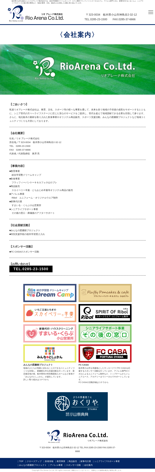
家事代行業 (85, 461)
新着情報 (49, 461)
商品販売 (73, 461)
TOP (21, 461)
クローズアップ (34, 461)
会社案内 (88, 465)
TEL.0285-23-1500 (30, 269)
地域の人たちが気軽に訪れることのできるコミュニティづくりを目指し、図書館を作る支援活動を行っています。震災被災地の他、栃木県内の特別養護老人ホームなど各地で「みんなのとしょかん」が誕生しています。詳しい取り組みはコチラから (49, 371)
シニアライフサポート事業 (107, 461)
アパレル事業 (56, 465)
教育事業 (61, 461)
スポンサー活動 (73, 465)
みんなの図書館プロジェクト (33, 465)
